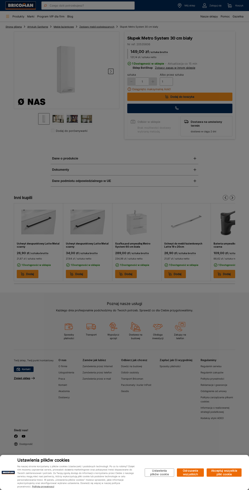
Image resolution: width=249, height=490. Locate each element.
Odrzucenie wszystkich (190, 472)
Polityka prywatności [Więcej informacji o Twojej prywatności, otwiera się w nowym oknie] (43, 486)
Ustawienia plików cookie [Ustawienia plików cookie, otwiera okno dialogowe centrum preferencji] (159, 472)
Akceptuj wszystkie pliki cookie (224, 472)
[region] (124, 472)
